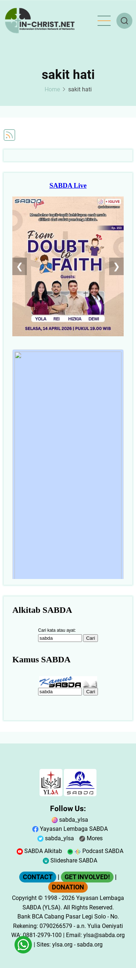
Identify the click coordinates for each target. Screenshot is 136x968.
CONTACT (38, 877)
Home (52, 89)
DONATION (68, 887)
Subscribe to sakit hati (9, 135)
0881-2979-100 (42, 935)
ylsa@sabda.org (104, 935)
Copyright (24, 897)
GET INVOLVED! (87, 877)
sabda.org (90, 944)
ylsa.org (62, 944)
